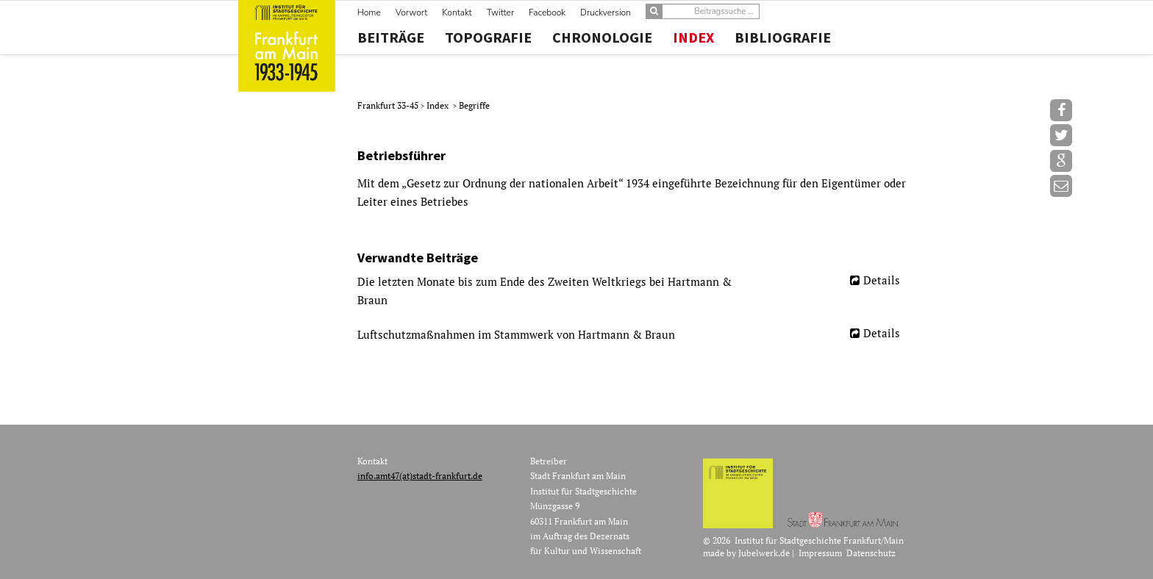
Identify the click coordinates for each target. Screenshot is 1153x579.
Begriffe (474, 105)
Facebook (547, 12)
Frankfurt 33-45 (389, 105)
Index (693, 37)
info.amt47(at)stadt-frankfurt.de (419, 475)
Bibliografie (783, 37)
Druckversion (605, 12)
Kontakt (456, 12)
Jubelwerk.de (764, 552)
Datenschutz (871, 552)
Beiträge (390, 37)
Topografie (488, 37)
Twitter (500, 12)
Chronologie (602, 37)
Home (369, 12)
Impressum (820, 552)
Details (881, 280)
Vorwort (411, 12)
